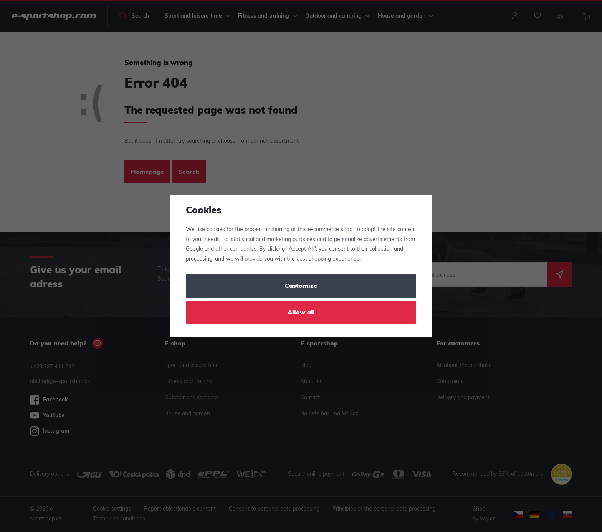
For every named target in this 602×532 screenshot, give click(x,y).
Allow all (301, 313)
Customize (301, 286)
